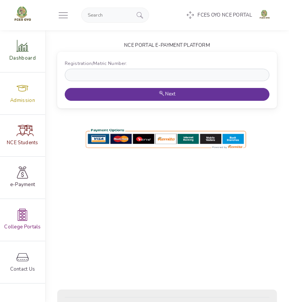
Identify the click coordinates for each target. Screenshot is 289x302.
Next (167, 94)
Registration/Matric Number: (97, 63)
